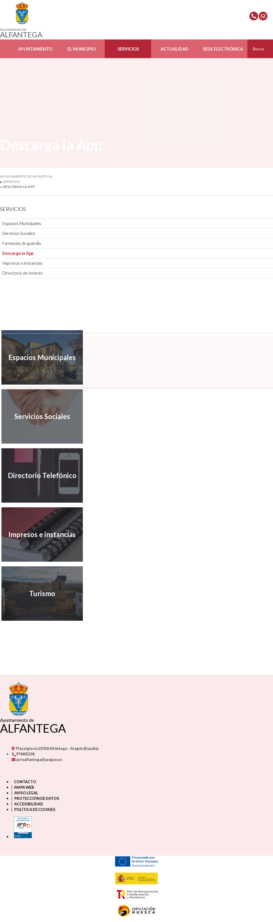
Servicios (128, 48)
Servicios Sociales (18, 233)
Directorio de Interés (22, 273)
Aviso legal (26, 792)
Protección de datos (36, 798)
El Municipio (81, 48)
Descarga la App (18, 253)
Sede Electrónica (223, 48)
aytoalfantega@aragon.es (37, 759)
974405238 (23, 754)
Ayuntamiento (35, 48)
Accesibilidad (28, 804)
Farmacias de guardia (21, 243)
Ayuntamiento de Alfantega (26, 176)
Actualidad (174, 48)
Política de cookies (34, 809)
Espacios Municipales (21, 223)
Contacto (25, 781)
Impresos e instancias (22, 263)
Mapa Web (24, 787)
